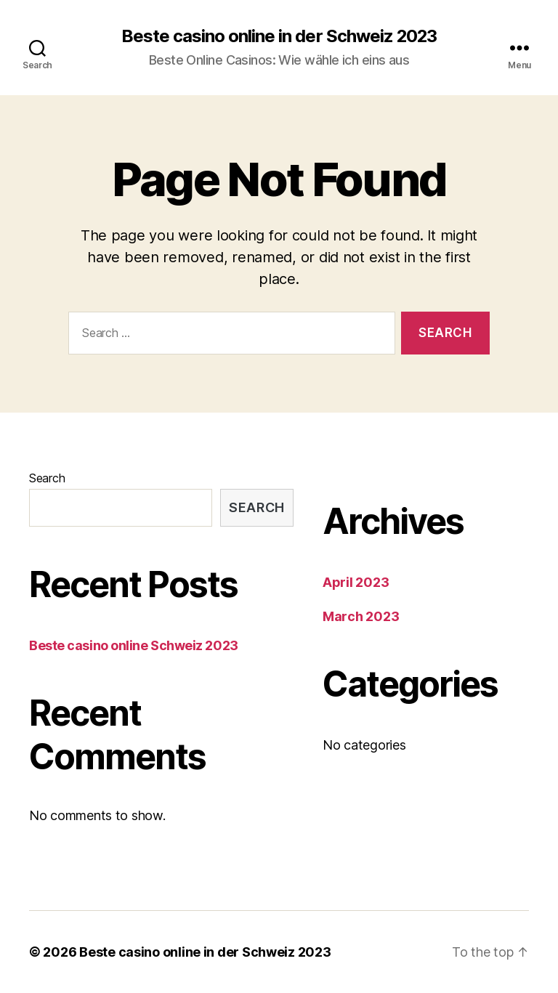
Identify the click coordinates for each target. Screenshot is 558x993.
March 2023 (361, 616)
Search (47, 478)
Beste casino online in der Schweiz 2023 (279, 36)
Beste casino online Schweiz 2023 (133, 645)
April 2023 (356, 582)
